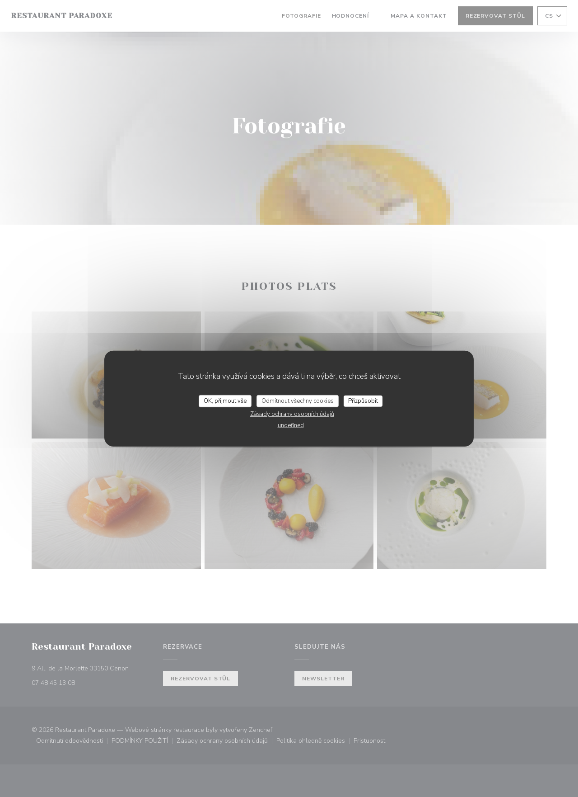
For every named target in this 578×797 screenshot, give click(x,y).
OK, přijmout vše (225, 400)
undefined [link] (291, 425)
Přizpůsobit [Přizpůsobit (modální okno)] (363, 400)
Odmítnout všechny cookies (297, 400)
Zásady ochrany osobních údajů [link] (292, 414)
